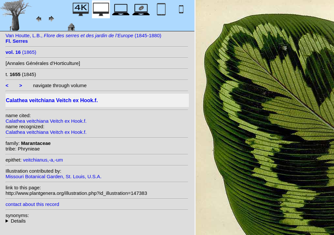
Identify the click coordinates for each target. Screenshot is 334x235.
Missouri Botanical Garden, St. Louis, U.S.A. (53, 176)
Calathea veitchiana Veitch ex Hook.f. (46, 121)
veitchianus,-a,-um (43, 160)
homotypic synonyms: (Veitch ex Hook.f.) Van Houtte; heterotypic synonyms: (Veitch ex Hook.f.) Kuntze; (97, 221)
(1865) (21, 52)
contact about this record (32, 204)
